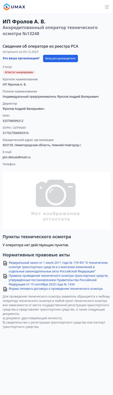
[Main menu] (107, 7)
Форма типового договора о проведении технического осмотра (56, 289)
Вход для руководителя (60, 58)
